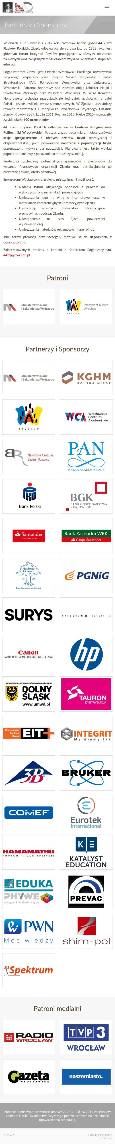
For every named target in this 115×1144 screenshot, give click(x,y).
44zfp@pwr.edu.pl (16, 255)
